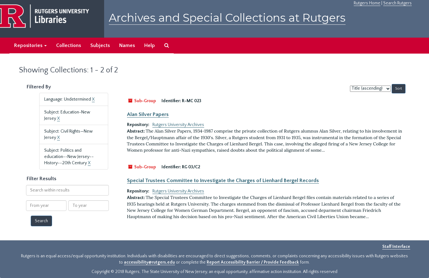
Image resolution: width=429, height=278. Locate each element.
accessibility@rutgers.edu (149, 262)
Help (149, 45)
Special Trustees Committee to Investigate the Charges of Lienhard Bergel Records (223, 180)
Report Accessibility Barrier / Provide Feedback (253, 262)
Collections (68, 45)
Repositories (30, 45)
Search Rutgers (397, 3)
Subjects (100, 45)
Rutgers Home (367, 3)
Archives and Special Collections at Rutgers (227, 17)
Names (127, 45)
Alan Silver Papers (148, 114)
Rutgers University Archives (178, 124)
